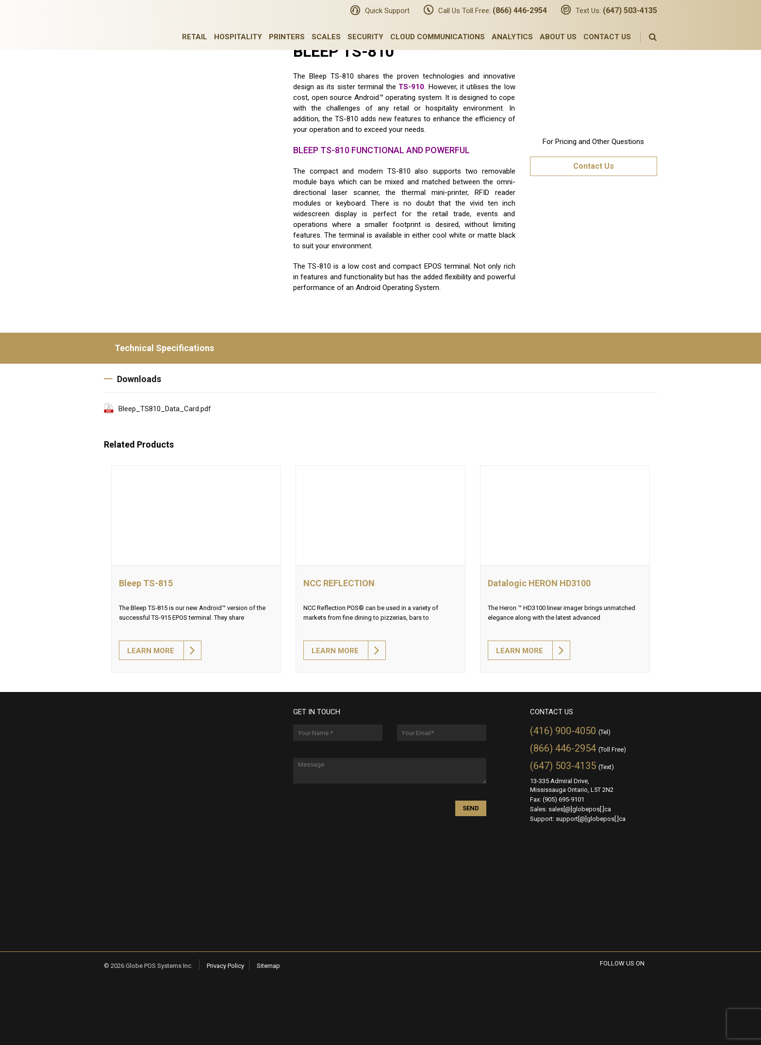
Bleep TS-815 (146, 583)
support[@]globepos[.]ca (591, 818)
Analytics (512, 36)
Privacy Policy (225, 965)
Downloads (132, 379)
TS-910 (411, 86)
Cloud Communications (437, 36)
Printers (287, 36)
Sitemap (268, 965)
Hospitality (238, 36)
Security (365, 36)
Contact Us (607, 36)
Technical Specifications (159, 348)
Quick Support (387, 10)
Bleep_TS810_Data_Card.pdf (164, 408)
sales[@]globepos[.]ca (579, 809)
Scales (326, 36)
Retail (194, 36)
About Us (558, 36)
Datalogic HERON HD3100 (539, 583)
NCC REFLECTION (339, 583)
